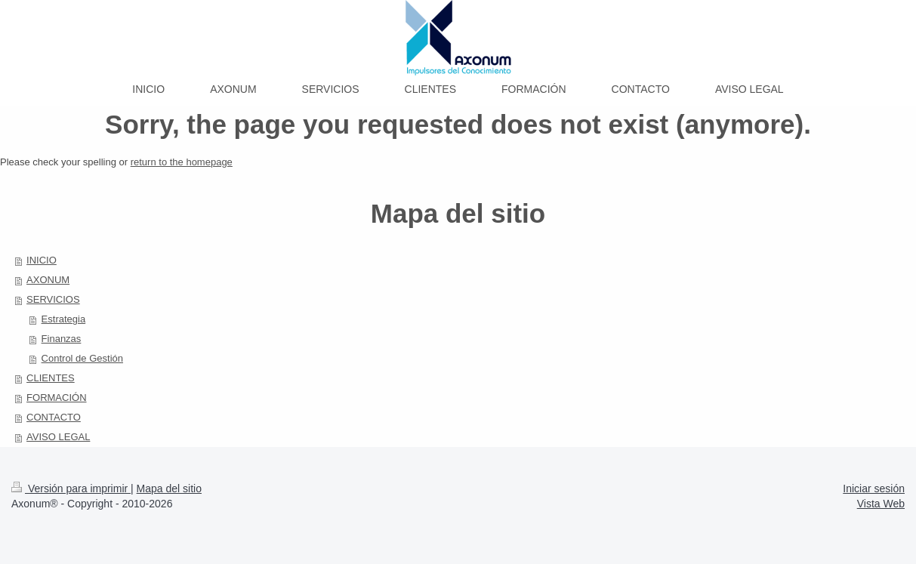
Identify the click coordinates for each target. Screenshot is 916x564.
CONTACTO (53, 417)
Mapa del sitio (169, 488)
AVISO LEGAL (58, 436)
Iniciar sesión (874, 488)
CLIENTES (50, 378)
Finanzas (62, 338)
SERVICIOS (53, 299)
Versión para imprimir (71, 488)
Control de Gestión (82, 358)
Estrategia (64, 319)
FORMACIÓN (56, 397)
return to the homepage (182, 162)
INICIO (41, 260)
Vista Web (881, 504)
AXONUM (47, 279)
